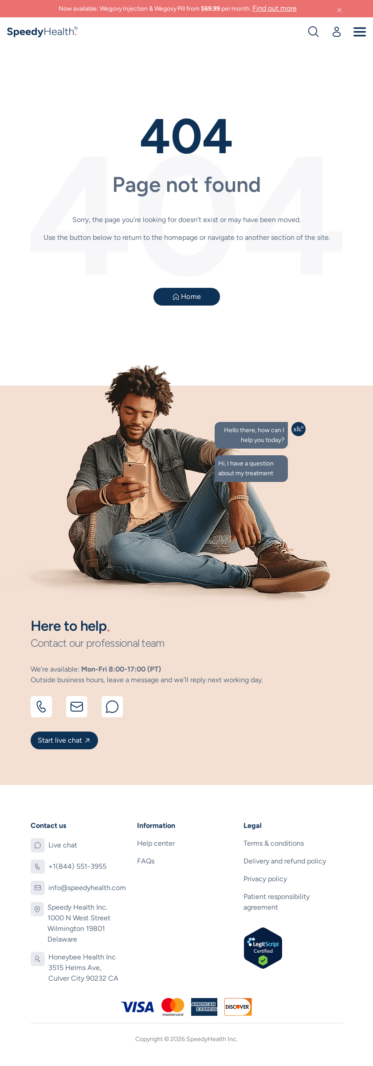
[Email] (76, 706)
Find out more (274, 8)
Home (190, 296)
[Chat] (112, 706)
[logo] (43, 31)
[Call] (41, 706)
